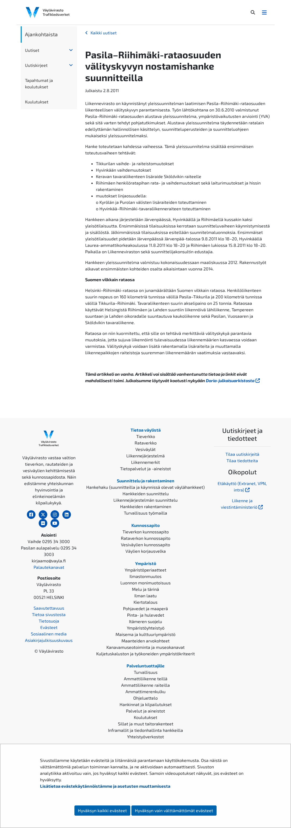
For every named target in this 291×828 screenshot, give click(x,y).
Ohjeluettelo (145, 697)
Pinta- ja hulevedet (145, 614)
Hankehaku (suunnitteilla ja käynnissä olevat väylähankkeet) (145, 487)
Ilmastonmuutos (145, 576)
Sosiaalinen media (49, 633)
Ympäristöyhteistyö (145, 627)
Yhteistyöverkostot (145, 736)
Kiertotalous (145, 602)
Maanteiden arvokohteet (145, 640)
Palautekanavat (49, 567)
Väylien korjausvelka (145, 551)
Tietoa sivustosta (49, 614)
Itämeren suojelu (145, 621)
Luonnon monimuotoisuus (145, 582)
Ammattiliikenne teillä (145, 678)
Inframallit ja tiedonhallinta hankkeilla (145, 730)
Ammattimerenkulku (145, 691)
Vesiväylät (145, 449)
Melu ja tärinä (145, 589)
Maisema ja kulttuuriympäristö (145, 634)
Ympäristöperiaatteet (145, 569)
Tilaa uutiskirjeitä (242, 454)
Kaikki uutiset (104, 32)
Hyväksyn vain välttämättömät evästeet (174, 810)
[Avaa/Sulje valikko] (264, 12)
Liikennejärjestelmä (145, 455)
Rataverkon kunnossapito (145, 538)
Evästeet (49, 627)
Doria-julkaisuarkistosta (233, 380)
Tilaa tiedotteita (242, 460)
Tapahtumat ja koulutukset (39, 83)
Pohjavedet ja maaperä (145, 608)
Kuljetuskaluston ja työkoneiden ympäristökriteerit (145, 653)
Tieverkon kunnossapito (146, 531)
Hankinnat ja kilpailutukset (146, 704)
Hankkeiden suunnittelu (146, 493)
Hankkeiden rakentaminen (145, 506)
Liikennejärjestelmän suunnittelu (145, 499)
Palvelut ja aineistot (145, 710)
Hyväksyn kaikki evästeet (102, 810)
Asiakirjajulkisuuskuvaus (49, 640)
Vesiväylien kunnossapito (145, 544)
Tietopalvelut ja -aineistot (145, 468)
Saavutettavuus (49, 607)
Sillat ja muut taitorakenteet (145, 723)
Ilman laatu (145, 595)
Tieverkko (145, 436)
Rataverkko (146, 442)
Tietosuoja (49, 620)
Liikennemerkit (145, 462)
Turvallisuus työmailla (145, 512)
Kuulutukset (36, 101)
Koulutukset (145, 717)
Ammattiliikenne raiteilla (145, 685)
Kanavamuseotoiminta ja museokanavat (145, 647)
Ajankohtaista (41, 34)
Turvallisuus (145, 672)
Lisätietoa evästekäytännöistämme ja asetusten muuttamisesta (105, 786)
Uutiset (32, 50)
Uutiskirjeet (36, 65)
